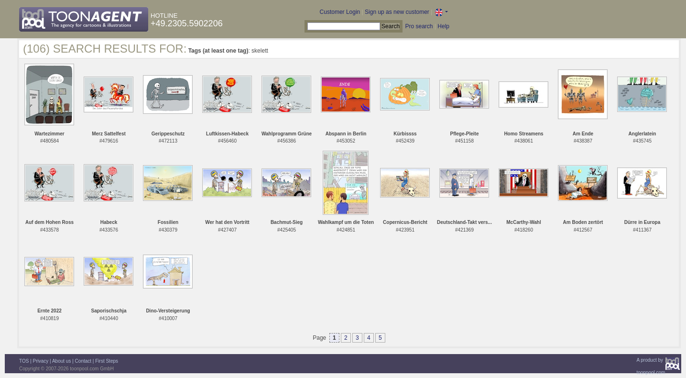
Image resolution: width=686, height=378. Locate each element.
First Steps (106, 361)
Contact (83, 361)
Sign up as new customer (397, 12)
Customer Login (340, 12)
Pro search (419, 26)
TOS (24, 361)
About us (61, 361)
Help (443, 26)
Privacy (41, 361)
